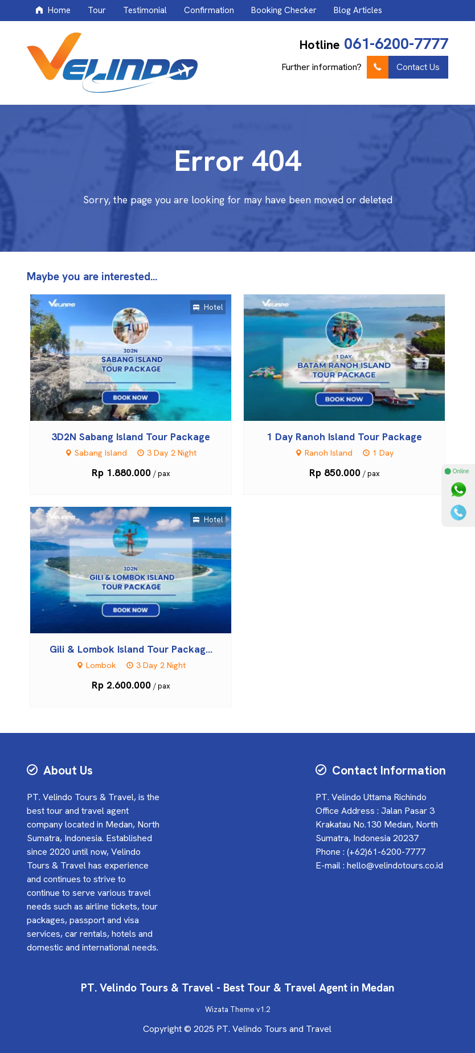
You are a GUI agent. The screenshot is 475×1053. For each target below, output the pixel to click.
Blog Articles (358, 10)
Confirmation (209, 10)
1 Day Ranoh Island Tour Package (344, 436)
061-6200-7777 (396, 44)
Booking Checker (284, 10)
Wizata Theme (230, 1009)
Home (53, 10)
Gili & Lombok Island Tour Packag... (131, 648)
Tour (97, 10)
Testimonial (145, 10)
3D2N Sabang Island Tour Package (130, 436)
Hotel (208, 307)
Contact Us (403, 67)
